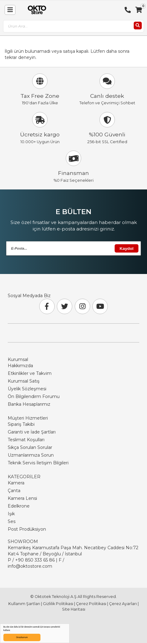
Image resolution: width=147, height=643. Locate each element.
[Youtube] (100, 306)
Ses (11, 521)
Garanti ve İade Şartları (32, 432)
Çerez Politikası (91, 603)
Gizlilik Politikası (58, 603)
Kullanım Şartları (24, 603)
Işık (11, 513)
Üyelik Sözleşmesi (27, 389)
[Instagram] (82, 306)
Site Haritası (73, 609)
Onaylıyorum (21, 637)
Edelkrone (19, 506)
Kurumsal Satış (24, 381)
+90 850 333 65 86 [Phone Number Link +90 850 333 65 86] (35, 560)
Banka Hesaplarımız (29, 404)
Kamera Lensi (22, 498)
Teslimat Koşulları (26, 439)
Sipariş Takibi (21, 424)
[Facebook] (47, 306)
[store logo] (35, 10)
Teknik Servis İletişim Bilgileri (38, 463)
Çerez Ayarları (123, 603)
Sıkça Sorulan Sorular (30, 447)
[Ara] (138, 26)
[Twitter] (64, 306)
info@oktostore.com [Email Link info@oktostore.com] (30, 566)
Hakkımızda (20, 365)
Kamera (16, 483)
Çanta (14, 490)
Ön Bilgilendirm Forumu (34, 396)
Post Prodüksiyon (27, 529)
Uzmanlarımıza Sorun (31, 455)
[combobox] (73, 26)
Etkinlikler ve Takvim (30, 373)
